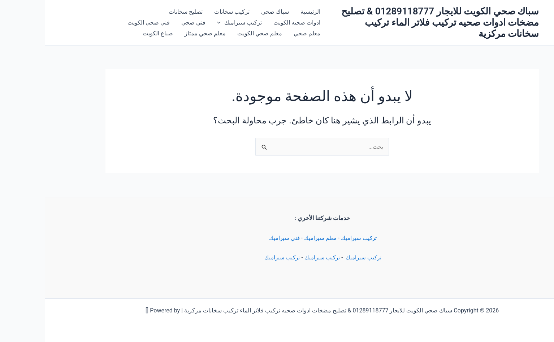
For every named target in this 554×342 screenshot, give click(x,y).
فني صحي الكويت (103, 22)
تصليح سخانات (140, 11)
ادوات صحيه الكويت (251, 22)
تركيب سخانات (186, 11)
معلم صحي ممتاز (160, 33)
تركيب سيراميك (315, 237)
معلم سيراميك (275, 237)
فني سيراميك (236, 237)
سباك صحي (230, 11)
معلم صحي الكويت (214, 33)
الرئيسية (265, 11)
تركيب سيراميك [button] (194, 22)
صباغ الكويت (113, 33)
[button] (175, 22)
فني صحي (148, 22)
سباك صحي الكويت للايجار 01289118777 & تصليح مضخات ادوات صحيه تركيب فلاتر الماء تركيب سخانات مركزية (395, 22)
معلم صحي (261, 33)
